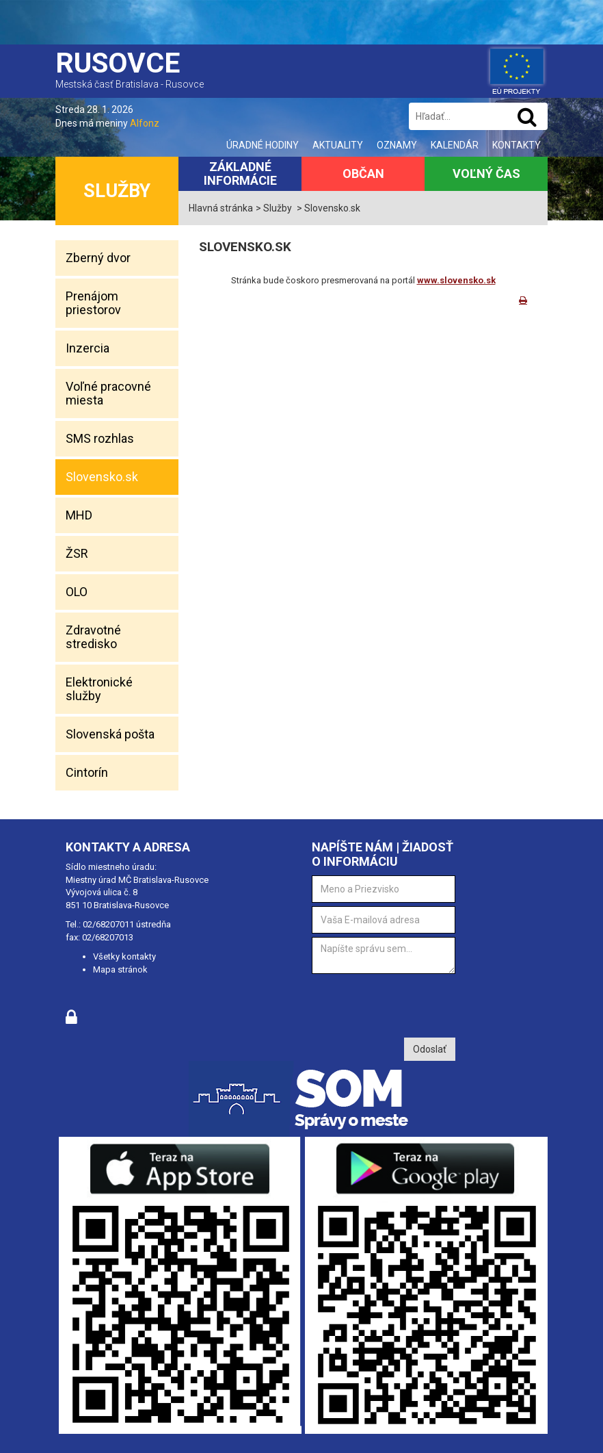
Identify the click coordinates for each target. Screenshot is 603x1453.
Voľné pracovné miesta (108, 393)
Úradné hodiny (262, 145)
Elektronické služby (99, 689)
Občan (363, 173)
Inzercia (87, 348)
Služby (116, 191)
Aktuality (337, 145)
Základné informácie (240, 173)
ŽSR (77, 553)
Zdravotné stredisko (93, 637)
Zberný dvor (98, 257)
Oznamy (397, 145)
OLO (77, 591)
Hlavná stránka (221, 208)
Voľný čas (486, 173)
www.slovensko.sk (456, 280)
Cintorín (87, 772)
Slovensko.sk (102, 477)
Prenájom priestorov (93, 303)
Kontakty (516, 145)
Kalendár (455, 145)
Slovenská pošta (110, 734)
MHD (79, 515)
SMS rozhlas (100, 438)
